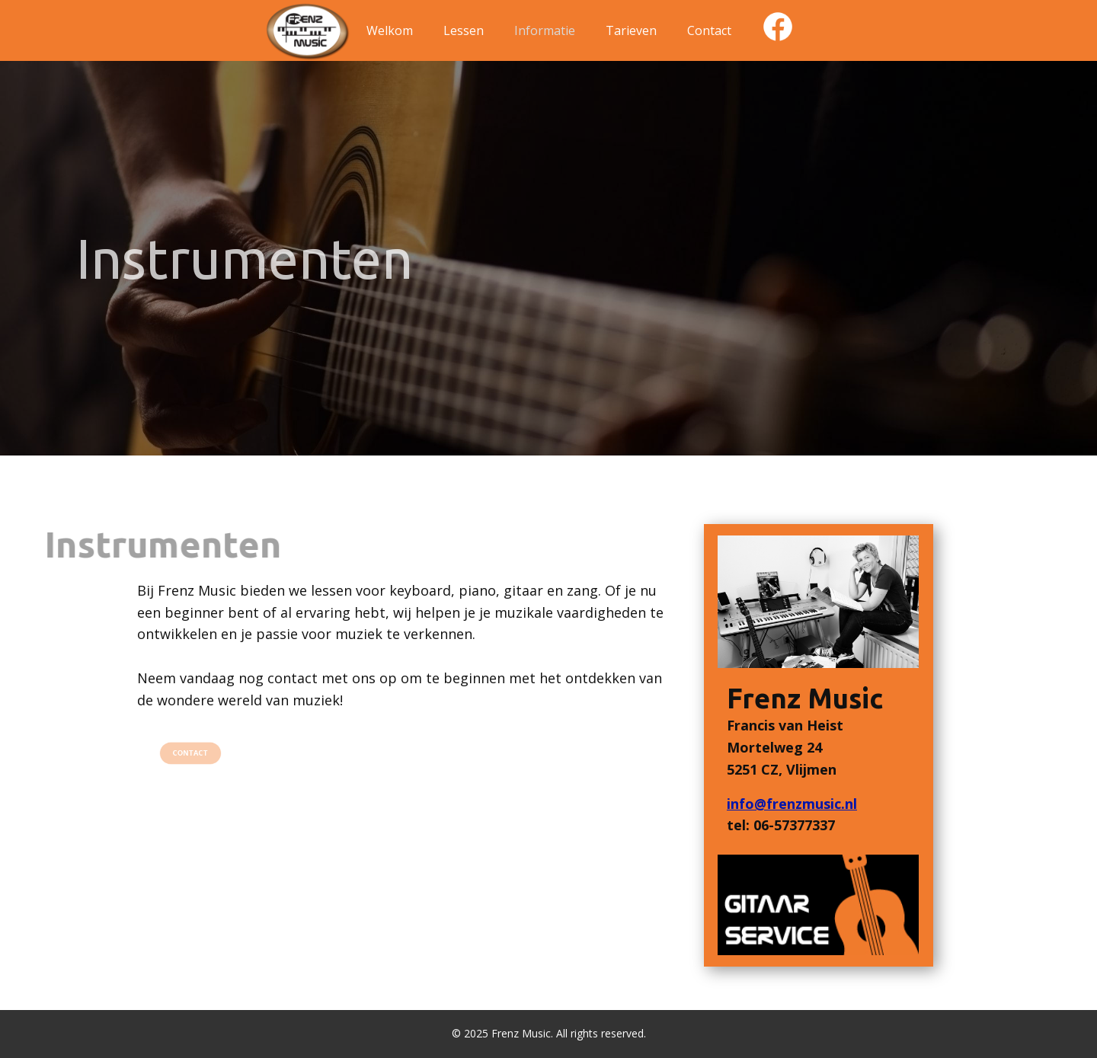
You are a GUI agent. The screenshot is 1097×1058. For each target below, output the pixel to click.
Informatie (544, 30)
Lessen (463, 30)
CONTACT (190, 752)
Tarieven (631, 30)
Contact (709, 30)
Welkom (389, 30)
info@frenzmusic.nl (792, 803)
